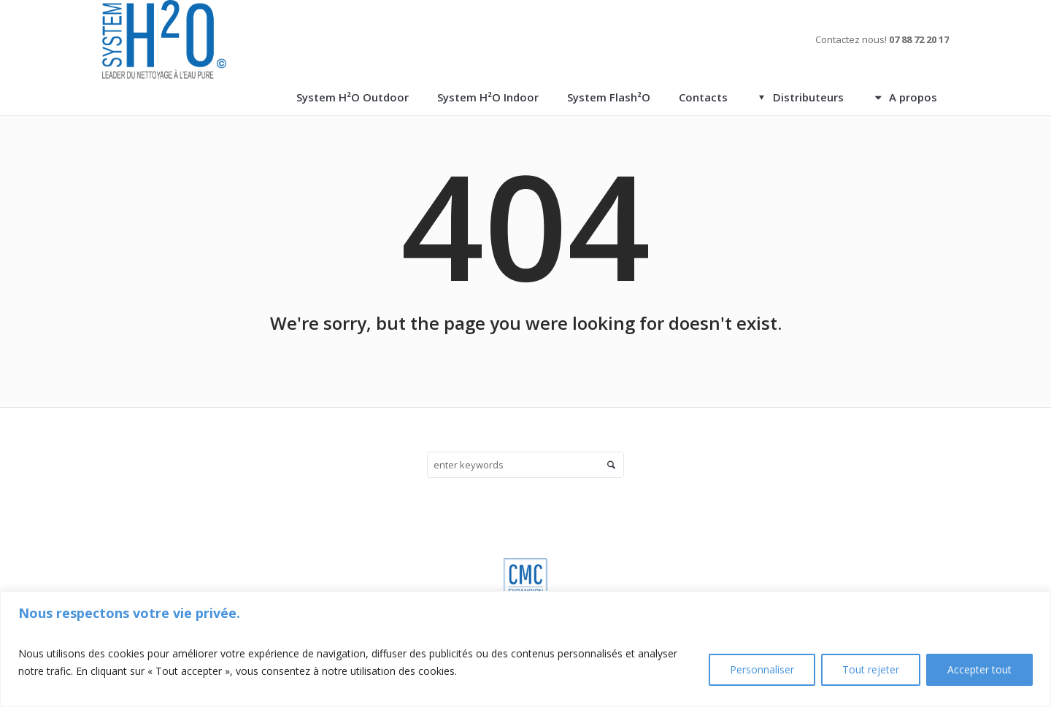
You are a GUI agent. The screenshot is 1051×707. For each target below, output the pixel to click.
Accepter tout (979, 669)
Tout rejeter (870, 669)
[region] (525, 649)
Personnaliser (762, 669)
